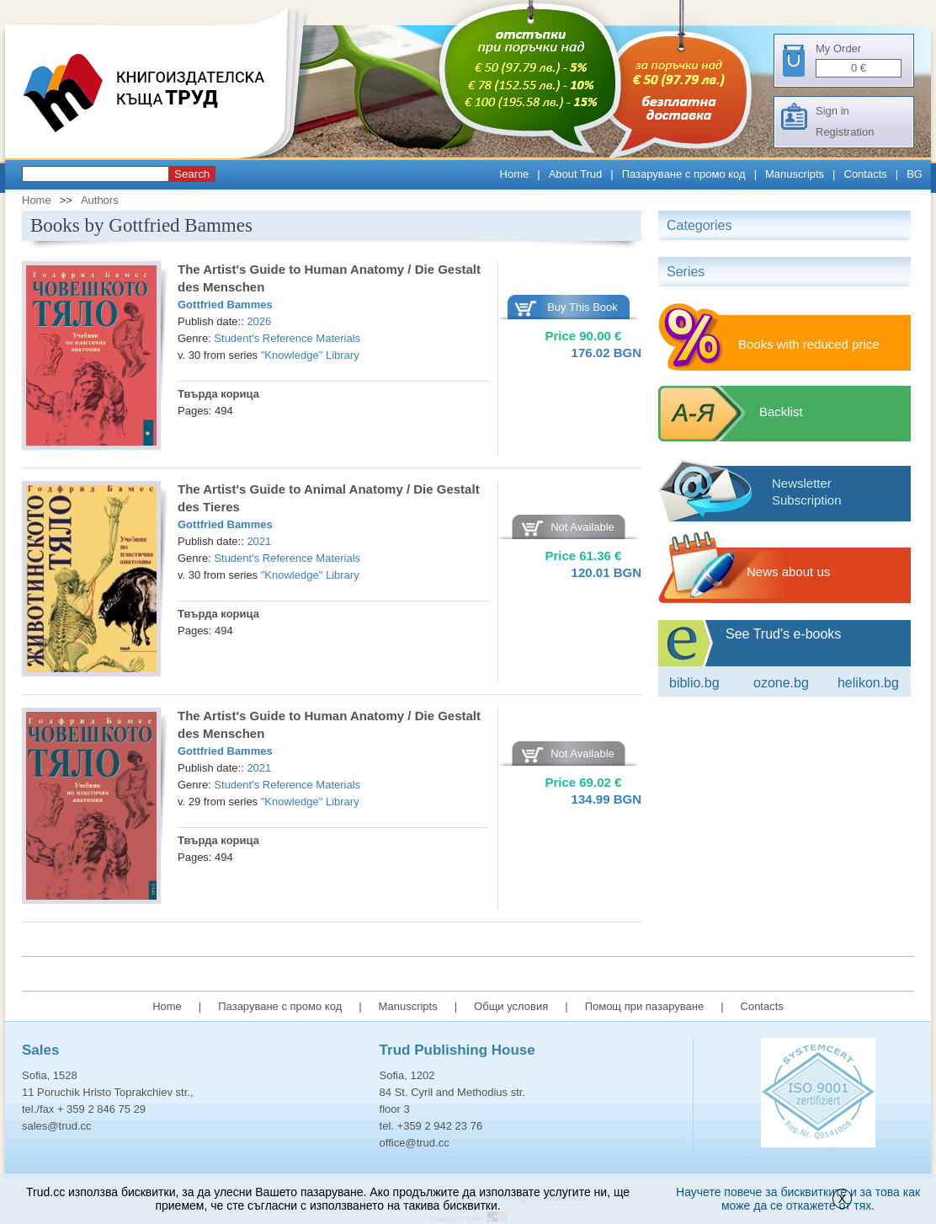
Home (514, 174)
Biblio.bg (694, 683)
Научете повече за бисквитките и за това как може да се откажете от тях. (798, 1198)
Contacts (865, 174)
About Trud (576, 174)
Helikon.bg (868, 683)
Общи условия (511, 1006)
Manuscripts (794, 174)
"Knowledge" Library (310, 355)
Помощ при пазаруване (645, 1006)
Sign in (832, 110)
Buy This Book (582, 307)
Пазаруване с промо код (684, 174)
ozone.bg (781, 683)
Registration (845, 132)
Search (192, 174)
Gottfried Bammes (225, 304)
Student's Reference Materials (287, 338)
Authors (100, 200)
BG (915, 174)
